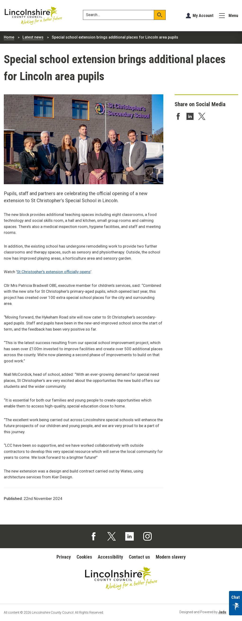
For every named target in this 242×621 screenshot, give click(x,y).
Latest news (32, 37)
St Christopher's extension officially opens (54, 271)
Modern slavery (171, 557)
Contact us (139, 557)
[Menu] (228, 15)
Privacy (63, 557)
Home (9, 37)
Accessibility (110, 557)
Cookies (84, 557)
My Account (203, 15)
